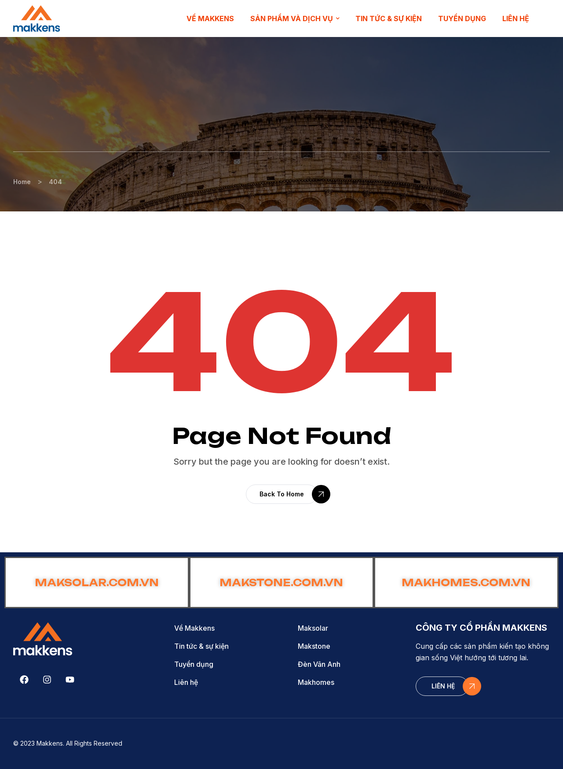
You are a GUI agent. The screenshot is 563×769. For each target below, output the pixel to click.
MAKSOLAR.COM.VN (97, 582)
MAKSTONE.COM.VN (281, 582)
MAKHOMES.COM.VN (466, 582)
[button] (282, 494)
